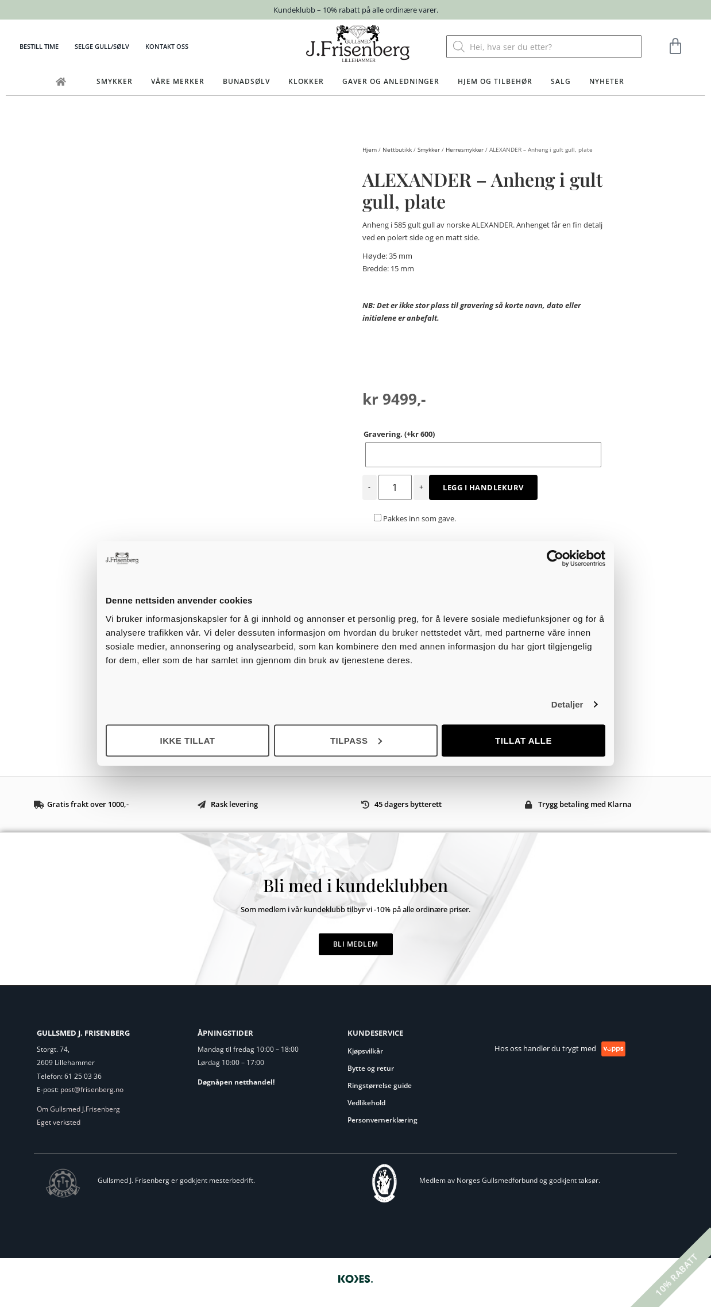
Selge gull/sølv (102, 46)
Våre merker (177, 81)
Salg (561, 81)
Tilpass (356, 740)
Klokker (306, 81)
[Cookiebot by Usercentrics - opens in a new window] (555, 558)
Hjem (369, 149)
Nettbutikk (397, 149)
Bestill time (39, 46)
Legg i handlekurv (483, 487)
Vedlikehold (366, 1103)
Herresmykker (465, 149)
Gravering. (399, 434)
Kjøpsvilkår (365, 1051)
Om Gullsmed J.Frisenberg (78, 1109)
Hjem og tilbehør (495, 81)
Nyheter (606, 81)
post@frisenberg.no (91, 1089)
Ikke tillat (187, 740)
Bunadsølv (246, 81)
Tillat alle (523, 740)
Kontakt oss (166, 46)
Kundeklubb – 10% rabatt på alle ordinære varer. (355, 10)
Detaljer (567, 704)
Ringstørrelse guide (379, 1085)
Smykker (114, 81)
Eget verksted (58, 1122)
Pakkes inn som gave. (415, 518)
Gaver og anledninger (390, 81)
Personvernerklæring (382, 1120)
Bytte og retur (370, 1068)
